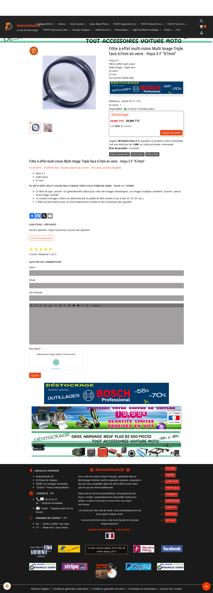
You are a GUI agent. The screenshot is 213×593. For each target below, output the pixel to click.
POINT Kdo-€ (172, 488)
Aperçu (95, 305)
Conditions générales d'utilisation (70, 588)
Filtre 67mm (137, 154)
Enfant (167, 29)
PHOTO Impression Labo (55, 29)
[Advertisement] (60, 7)
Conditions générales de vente (108, 588)
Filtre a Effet (152, 154)
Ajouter (35, 375)
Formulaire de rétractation (142, 588)
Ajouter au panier (171, 132)
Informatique (121, 29)
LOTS (178, 29)
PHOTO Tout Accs (176, 23)
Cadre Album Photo (99, 23)
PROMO (170, 475)
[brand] (14, 27)
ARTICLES (171, 514)
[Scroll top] (206, 586)
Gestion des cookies (171, 588)
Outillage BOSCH (44, 23)
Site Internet (35, 292)
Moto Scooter (77, 23)
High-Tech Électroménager (146, 29)
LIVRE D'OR (172, 481)
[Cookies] (7, 586)
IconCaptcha (55, 369)
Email (32, 280)
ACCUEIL (170, 468)
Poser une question (41, 238)
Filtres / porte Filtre (119, 154)
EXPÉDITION (172, 501)
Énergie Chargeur (82, 29)
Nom (32, 267)
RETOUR (170, 520)
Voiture (62, 23)
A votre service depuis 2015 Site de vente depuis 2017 (106, 549)
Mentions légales (40, 588)
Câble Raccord (102, 29)
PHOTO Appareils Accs (124, 23)
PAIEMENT (171, 494)
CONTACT (171, 507)
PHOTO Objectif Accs (152, 23)
